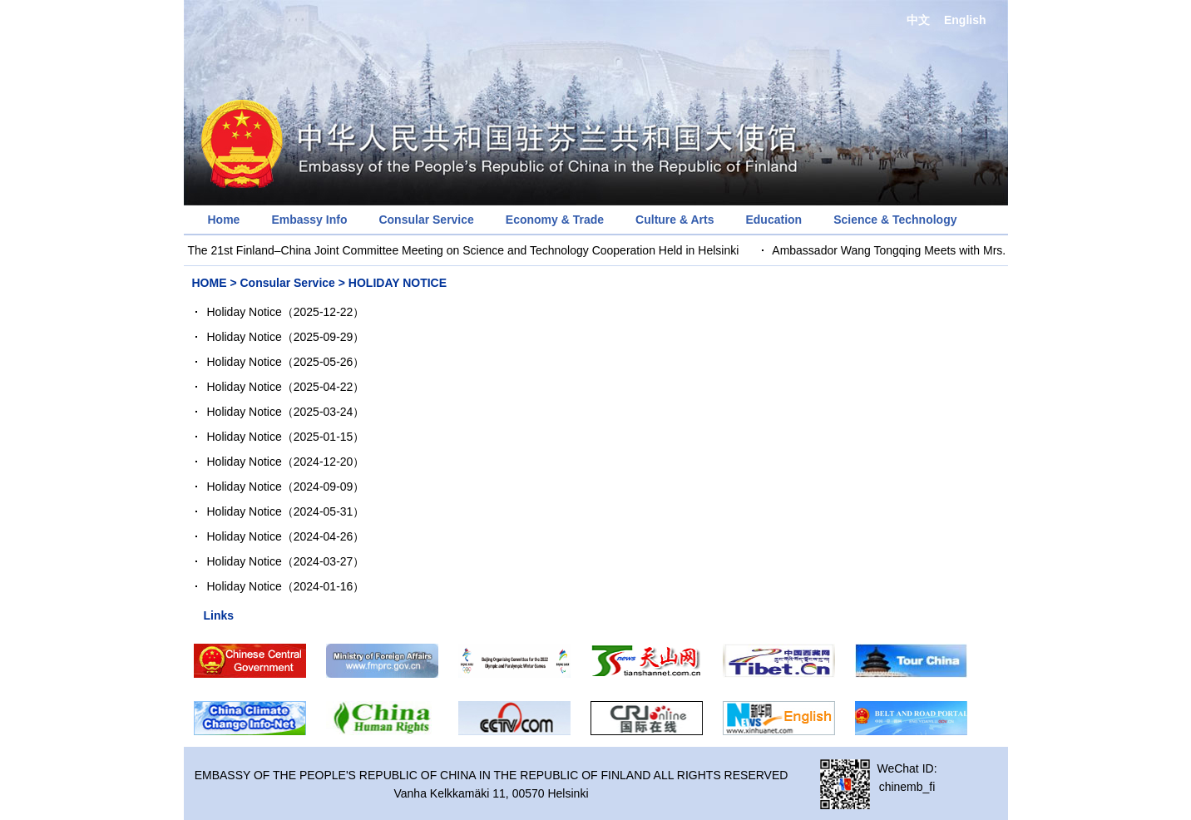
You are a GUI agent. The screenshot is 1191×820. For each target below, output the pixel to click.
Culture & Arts (674, 219)
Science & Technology (894, 219)
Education (773, 219)
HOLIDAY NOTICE (397, 282)
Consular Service (425, 219)
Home (224, 219)
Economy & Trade (555, 219)
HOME (209, 282)
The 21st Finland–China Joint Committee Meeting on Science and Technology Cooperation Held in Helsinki (464, 250)
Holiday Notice (244, 312)
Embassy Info (309, 219)
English (965, 20)
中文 (918, 20)
